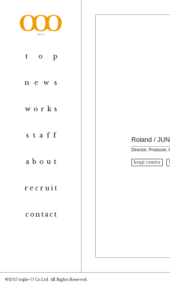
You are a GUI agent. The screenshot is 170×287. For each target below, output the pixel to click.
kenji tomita (147, 162)
